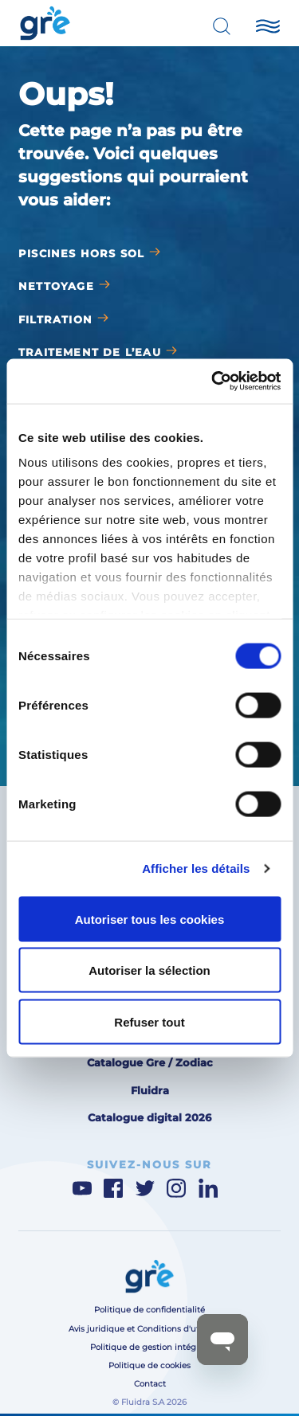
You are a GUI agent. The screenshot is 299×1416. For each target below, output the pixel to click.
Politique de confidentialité (149, 1310)
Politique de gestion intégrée (149, 1347)
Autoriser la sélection (149, 970)
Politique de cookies (149, 1365)
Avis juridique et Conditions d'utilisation (150, 1329)
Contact (150, 1384)
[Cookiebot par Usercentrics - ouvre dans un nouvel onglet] (213, 381)
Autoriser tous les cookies (150, 918)
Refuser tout (149, 1021)
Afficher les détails (196, 868)
